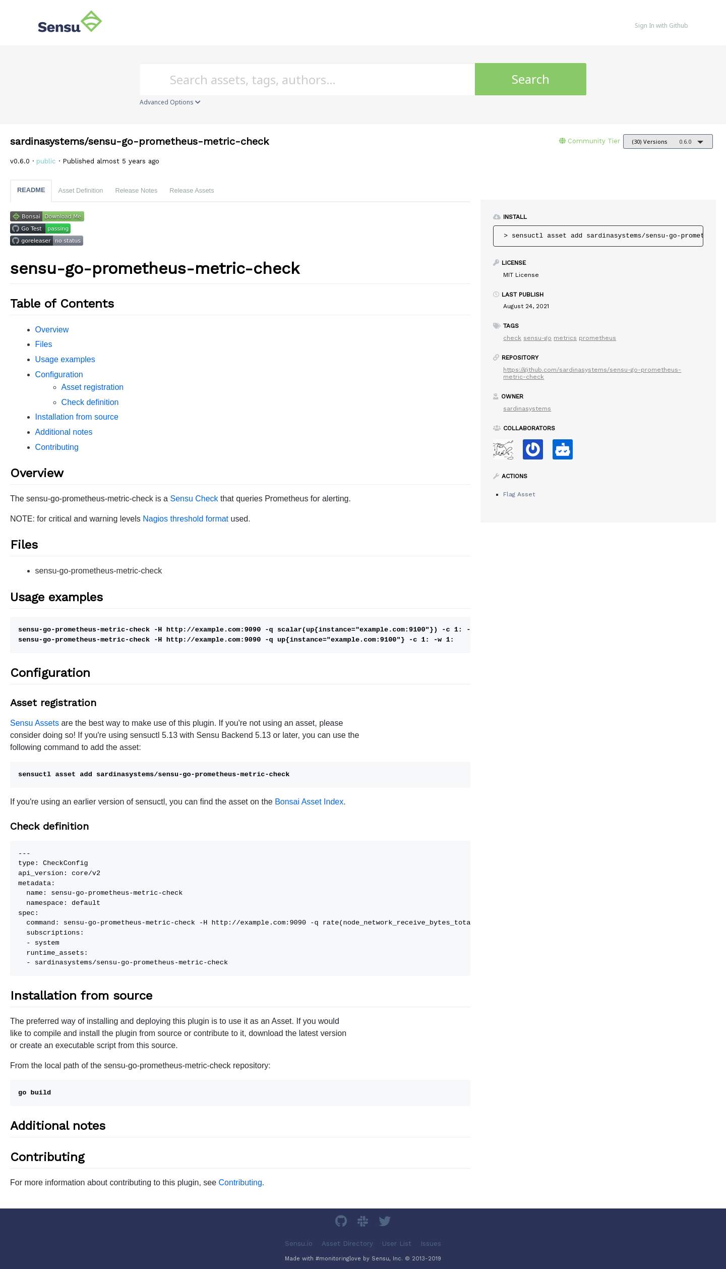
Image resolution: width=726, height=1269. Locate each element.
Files (43, 344)
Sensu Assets (34, 723)
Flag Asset (519, 494)
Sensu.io (299, 1243)
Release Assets (191, 190)
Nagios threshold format (185, 518)
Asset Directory (347, 1243)
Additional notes (64, 432)
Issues (430, 1243)
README (31, 190)
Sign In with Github (661, 25)
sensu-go (537, 337)
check (512, 337)
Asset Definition (80, 190)
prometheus (597, 337)
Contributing (57, 447)
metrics (565, 337)
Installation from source (76, 417)
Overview (52, 329)
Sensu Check (194, 498)
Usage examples (65, 359)
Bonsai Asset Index (309, 801)
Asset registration (93, 387)
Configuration (59, 374)
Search (531, 79)
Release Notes (136, 190)
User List (396, 1243)
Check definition (90, 402)
